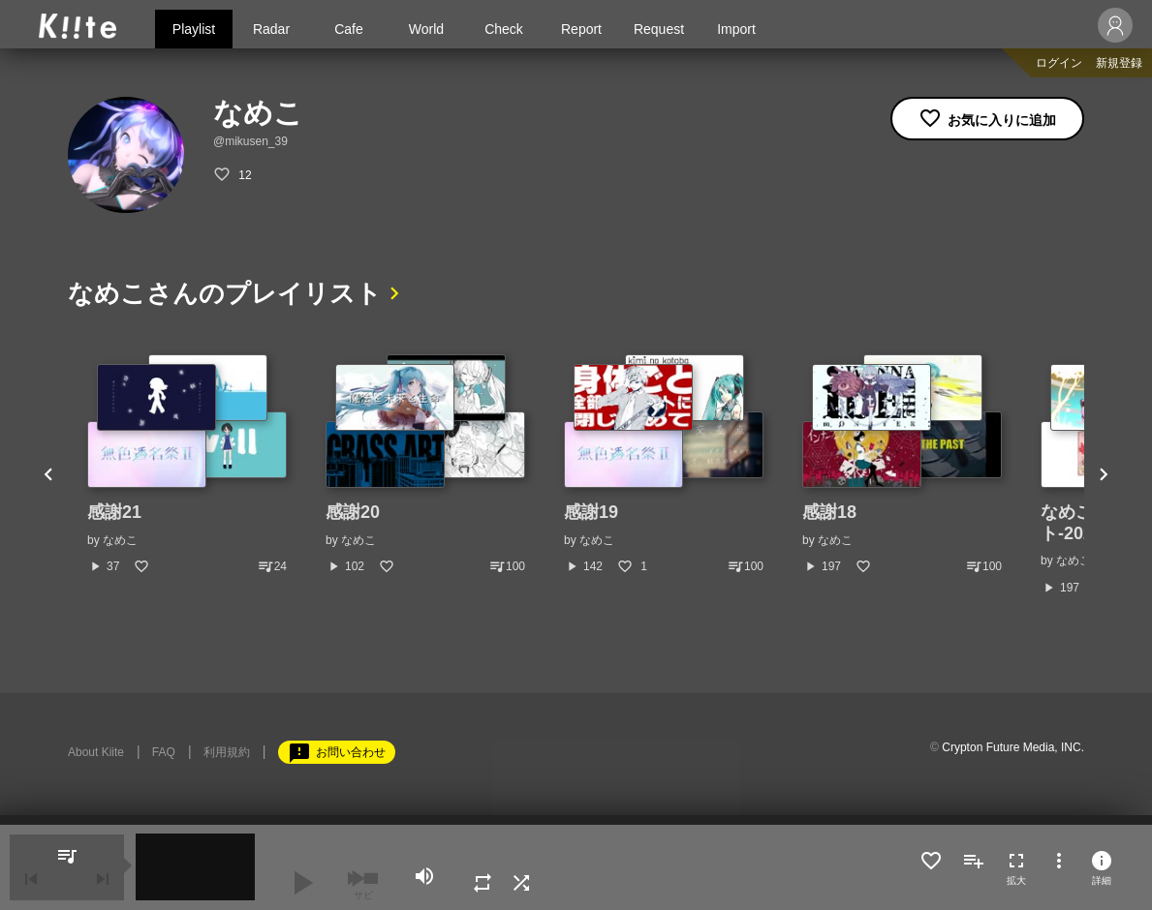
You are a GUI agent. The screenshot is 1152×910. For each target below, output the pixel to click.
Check (503, 29)
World (426, 29)
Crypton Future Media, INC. (1013, 747)
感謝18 (829, 512)
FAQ (163, 752)
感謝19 (591, 512)
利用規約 (226, 752)
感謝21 (114, 512)
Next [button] (1103, 475)
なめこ (120, 540)
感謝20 (353, 512)
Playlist (193, 29)
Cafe (348, 29)
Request (659, 29)
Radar (271, 29)
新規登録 (1119, 63)
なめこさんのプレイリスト (225, 293)
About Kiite (96, 752)
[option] (187, 464)
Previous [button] (48, 475)
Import (736, 29)
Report (581, 29)
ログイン (1059, 63)
